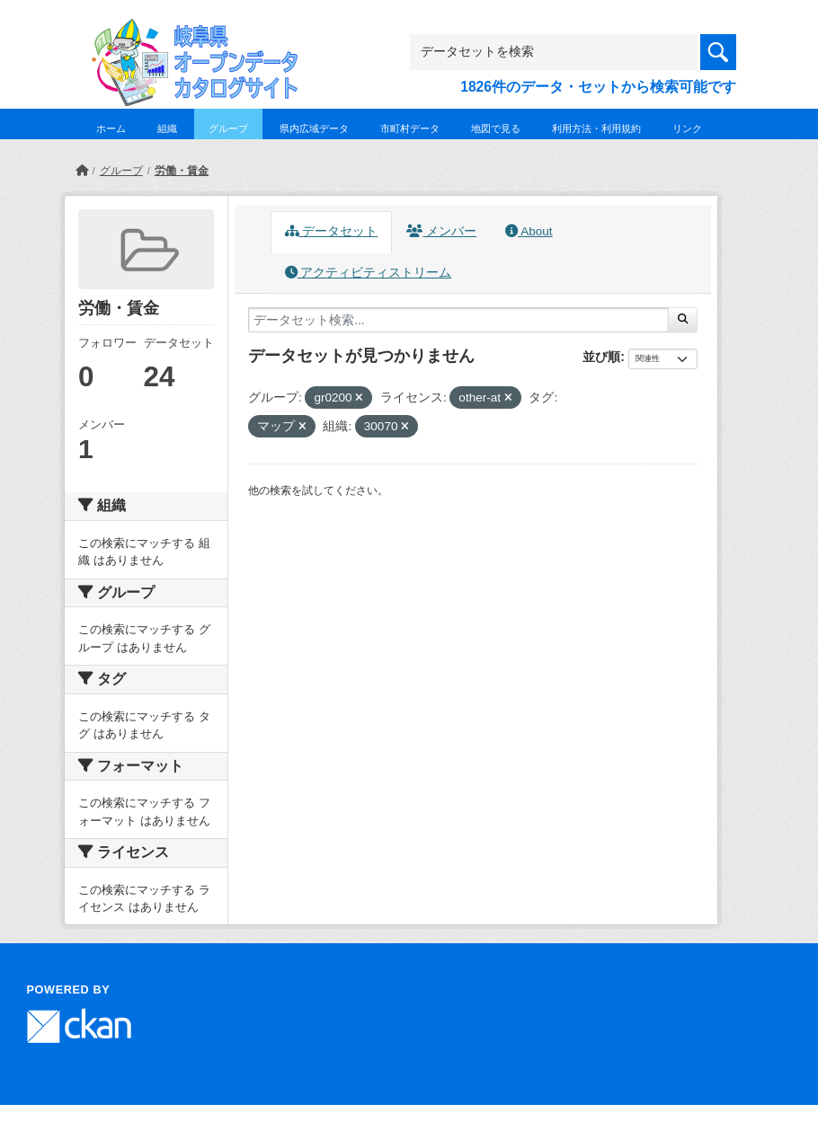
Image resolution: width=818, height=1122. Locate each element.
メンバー (441, 231)
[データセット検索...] (458, 319)
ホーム (111, 128)
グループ (228, 128)
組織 (167, 128)
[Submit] (683, 319)
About (528, 231)
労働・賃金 (182, 170)
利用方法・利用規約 (596, 128)
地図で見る (495, 128)
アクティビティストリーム (368, 272)
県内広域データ (314, 128)
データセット (331, 231)
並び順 (601, 356)
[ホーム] (82, 170)
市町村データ (410, 128)
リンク (687, 128)
